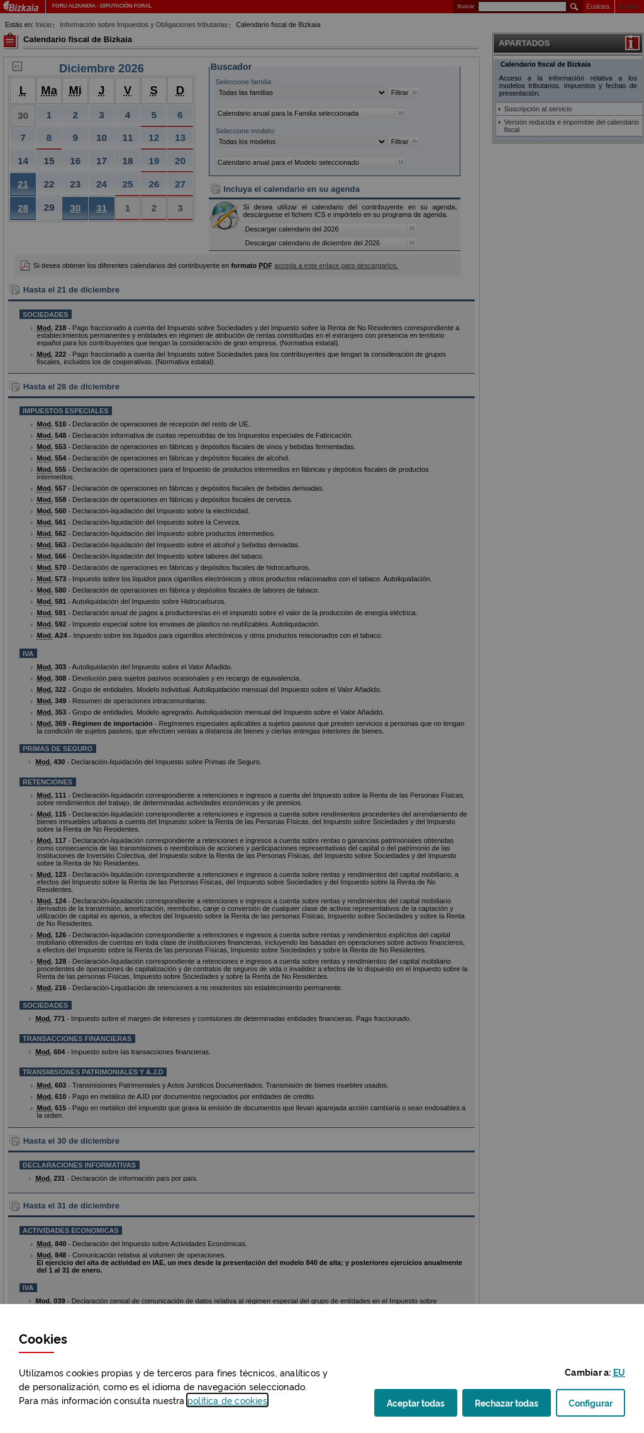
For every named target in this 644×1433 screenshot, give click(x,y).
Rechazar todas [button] (513, 1406)
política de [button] (227, 1400)
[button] (619, 1372)
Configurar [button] (597, 1406)
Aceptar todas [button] (422, 1406)
